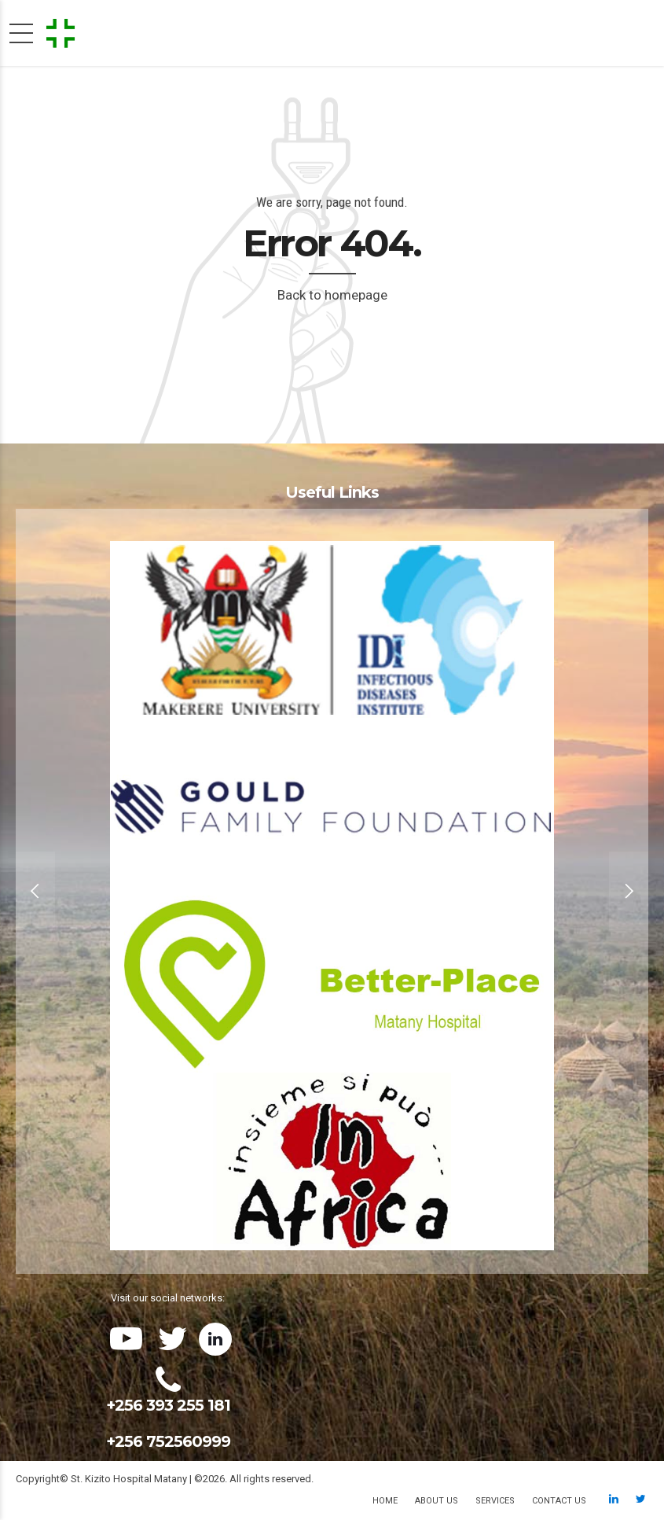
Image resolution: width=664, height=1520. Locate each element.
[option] (332, 891)
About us (436, 1501)
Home (385, 1501)
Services (495, 1501)
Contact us (559, 1501)
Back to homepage (332, 295)
